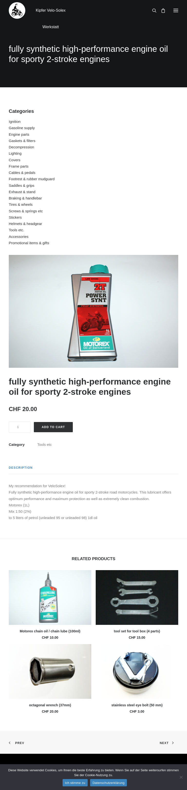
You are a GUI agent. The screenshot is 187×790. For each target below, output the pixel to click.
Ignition (14, 121)
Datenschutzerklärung (108, 783)
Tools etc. (16, 230)
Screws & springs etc (26, 211)
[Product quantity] (20, 427)
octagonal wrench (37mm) (50, 705)
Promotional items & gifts (29, 243)
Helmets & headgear (25, 224)
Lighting (15, 153)
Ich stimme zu (75, 783)
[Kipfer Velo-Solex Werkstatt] (17, 10)
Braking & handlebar (25, 198)
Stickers (15, 217)
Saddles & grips (21, 185)
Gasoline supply (22, 128)
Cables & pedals (22, 173)
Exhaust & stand (22, 192)
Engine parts (19, 134)
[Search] (152, 10)
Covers (14, 160)
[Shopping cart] (161, 10)
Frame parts (18, 166)
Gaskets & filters (22, 141)
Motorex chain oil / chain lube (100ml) (50, 631)
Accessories (18, 236)
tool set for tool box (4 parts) (137, 631)
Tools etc (44, 444)
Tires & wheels (21, 204)
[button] (176, 10)
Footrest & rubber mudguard (32, 179)
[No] (180, 777)
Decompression (21, 147)
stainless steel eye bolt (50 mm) (136, 705)
